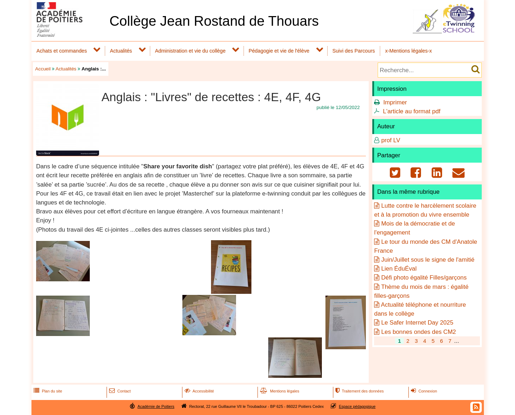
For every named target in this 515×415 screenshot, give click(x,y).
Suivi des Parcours (353, 51)
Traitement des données (359, 391)
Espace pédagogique (357, 406)
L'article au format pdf (412, 111)
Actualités (121, 51)
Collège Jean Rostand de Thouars (214, 21)
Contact (119, 391)
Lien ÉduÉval (399, 268)
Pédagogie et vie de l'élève (279, 51)
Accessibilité (198, 391)
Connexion (423, 391)
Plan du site (47, 391)
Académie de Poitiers (155, 406)
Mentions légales (279, 391)
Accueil (42, 68)
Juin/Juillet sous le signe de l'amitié (428, 259)
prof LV (390, 140)
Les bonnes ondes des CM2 (418, 331)
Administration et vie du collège (190, 51)
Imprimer (395, 102)
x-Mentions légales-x (408, 51)
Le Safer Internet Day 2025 (417, 322)
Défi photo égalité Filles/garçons (424, 277)
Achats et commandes (61, 51)
